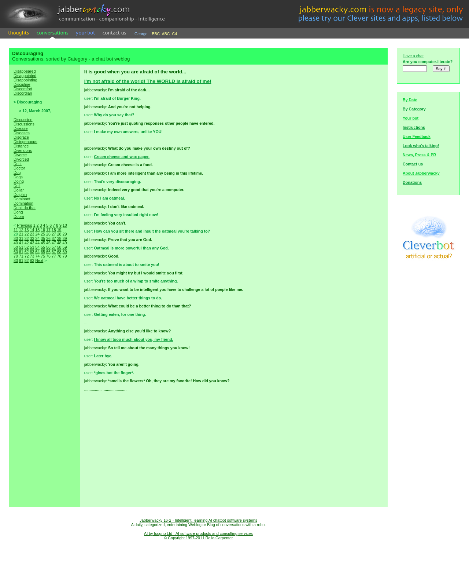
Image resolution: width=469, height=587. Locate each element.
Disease (21, 128)
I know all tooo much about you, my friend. (133, 339)
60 (16, 251)
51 (21, 247)
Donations (412, 182)
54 (37, 247)
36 (48, 238)
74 (37, 256)
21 (21, 234)
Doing (19, 181)
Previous (24, 225)
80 (16, 260)
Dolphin (20, 194)
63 (32, 251)
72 (27, 256)
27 (54, 234)
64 (37, 251)
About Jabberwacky (421, 173)
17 (48, 229)
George (141, 34)
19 (59, 229)
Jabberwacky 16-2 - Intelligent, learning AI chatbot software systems (198, 520)
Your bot (410, 118)
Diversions (23, 150)
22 (27, 234)
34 (37, 238)
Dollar (19, 190)
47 (54, 243)
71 (21, 256)
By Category (414, 109)
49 (64, 243)
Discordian (23, 93)
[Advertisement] (44, 392)
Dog (17, 172)
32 (27, 238)
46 (48, 243)
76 (48, 256)
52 (27, 247)
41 (21, 243)
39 (64, 238)
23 (32, 234)
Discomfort (23, 89)
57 (54, 247)
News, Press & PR (419, 155)
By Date (410, 100)
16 (43, 229)
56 (48, 247)
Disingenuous (25, 141)
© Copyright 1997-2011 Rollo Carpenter (198, 538)
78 (59, 256)
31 (21, 238)
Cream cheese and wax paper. (121, 156)
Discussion (23, 119)
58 (59, 247)
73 (32, 256)
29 (64, 234)
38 (59, 238)
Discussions (24, 124)
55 (43, 247)
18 (54, 229)
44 (37, 243)
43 (32, 243)
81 (21, 260)
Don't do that (25, 207)
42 (27, 243)
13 (27, 229)
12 (21, 229)
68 (59, 251)
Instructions (414, 127)
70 (16, 256)
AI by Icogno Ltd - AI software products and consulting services (198, 533)
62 (27, 251)
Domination (23, 203)
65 (43, 251)
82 (27, 260)
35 (43, 238)
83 (32, 260)
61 (21, 251)
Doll (17, 185)
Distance (21, 146)
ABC (166, 34)
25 (43, 234)
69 (64, 251)
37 (54, 238)
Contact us (413, 164)
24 (37, 234)
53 (32, 247)
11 (16, 229)
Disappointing (25, 80)
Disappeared (25, 71)
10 (65, 225)
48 (59, 243)
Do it (18, 163)
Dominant (22, 199)
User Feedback (417, 136)
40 (16, 243)
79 (64, 256)
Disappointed (25, 75)
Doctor (19, 168)
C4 (174, 34)
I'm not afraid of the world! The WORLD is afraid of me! (147, 81)
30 (16, 238)
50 (16, 247)
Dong (18, 212)
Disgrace (21, 137)
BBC (156, 34)
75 (43, 256)
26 (48, 234)
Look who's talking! (421, 145)
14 (32, 229)
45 (43, 243)
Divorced (21, 159)
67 (54, 251)
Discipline (22, 84)
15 (37, 229)
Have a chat (413, 56)
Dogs (18, 177)
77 (54, 256)
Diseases (22, 133)
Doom (19, 216)
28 (59, 234)
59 (64, 247)
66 (48, 251)
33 (32, 238)
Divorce (20, 155)
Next (39, 260)
